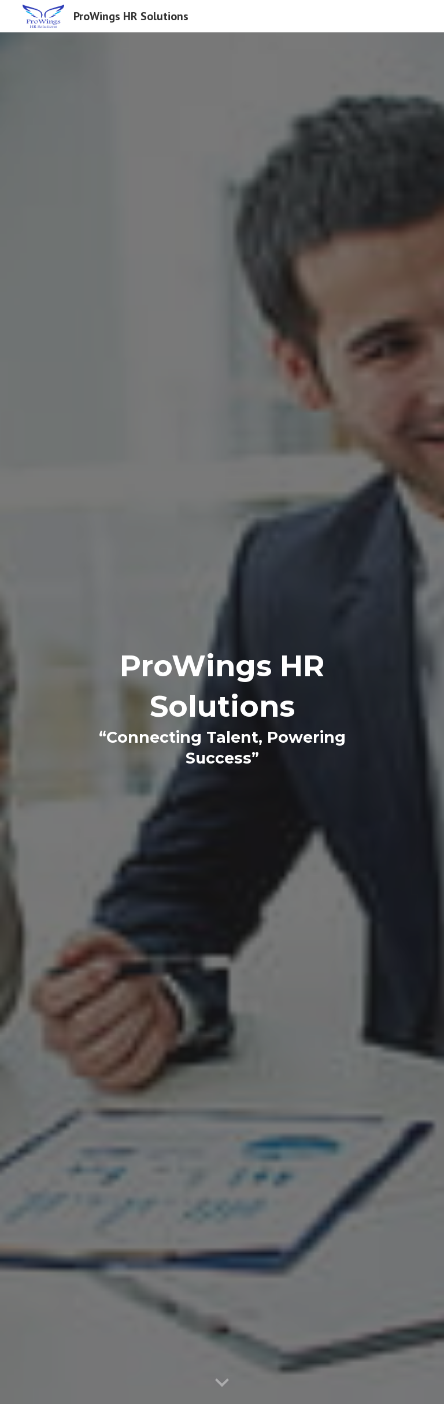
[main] (222, 718)
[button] (222, 1383)
